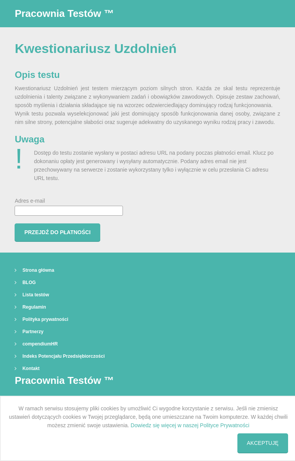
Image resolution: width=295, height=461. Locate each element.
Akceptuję (262, 443)
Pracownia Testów (64, 13)
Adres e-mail (69, 207)
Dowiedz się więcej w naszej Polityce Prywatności (190, 425)
